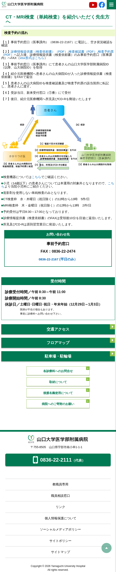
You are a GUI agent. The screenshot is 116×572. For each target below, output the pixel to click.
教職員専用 (60, 484)
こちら (36, 177)
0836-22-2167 (58, 259)
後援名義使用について (58, 393)
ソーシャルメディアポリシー (60, 529)
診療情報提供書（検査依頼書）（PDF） (39, 51)
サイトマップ (60, 552)
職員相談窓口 (60, 495)
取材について (58, 382)
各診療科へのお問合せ (58, 371)
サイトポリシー (60, 541)
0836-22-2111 (59, 460)
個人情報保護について (60, 518)
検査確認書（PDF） (83, 51)
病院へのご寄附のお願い (58, 404)
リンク (60, 507)
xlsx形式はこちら (32, 58)
